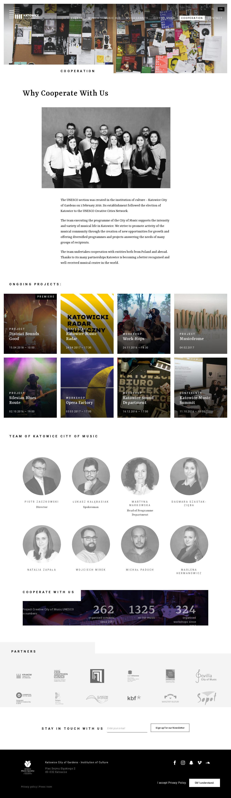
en (221, 9)
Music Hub (112, 18)
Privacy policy (29, 785)
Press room (45, 785)
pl (213, 9)
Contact (215, 18)
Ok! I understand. (204, 782)
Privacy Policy (177, 782)
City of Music (165, 18)
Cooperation (192, 18)
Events (77, 18)
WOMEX (93, 18)
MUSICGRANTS (137, 18)
